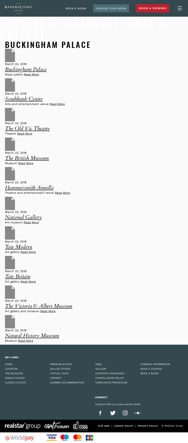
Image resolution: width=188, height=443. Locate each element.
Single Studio (15, 378)
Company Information (155, 364)
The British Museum (27, 158)
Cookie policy (123, 425)
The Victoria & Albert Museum (38, 306)
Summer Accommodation (67, 382)
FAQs (98, 364)
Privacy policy (148, 425)
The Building (14, 373)
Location (11, 368)
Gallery (101, 368)
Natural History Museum (32, 335)
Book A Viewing (152, 8)
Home (8, 364)
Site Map (104, 425)
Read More (31, 74)
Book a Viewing (151, 368)
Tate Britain (17, 276)
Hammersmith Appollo (29, 187)
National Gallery (23, 217)
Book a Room (149, 373)
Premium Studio (61, 364)
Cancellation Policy (109, 378)
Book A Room (76, 8)
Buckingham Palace (26, 69)
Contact (55, 378)
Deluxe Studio (60, 368)
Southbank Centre (24, 99)
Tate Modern (18, 246)
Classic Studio (15, 382)
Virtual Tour (59, 373)
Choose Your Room (111, 8)
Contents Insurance (109, 373)
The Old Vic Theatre (27, 128)
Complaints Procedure (111, 382)
